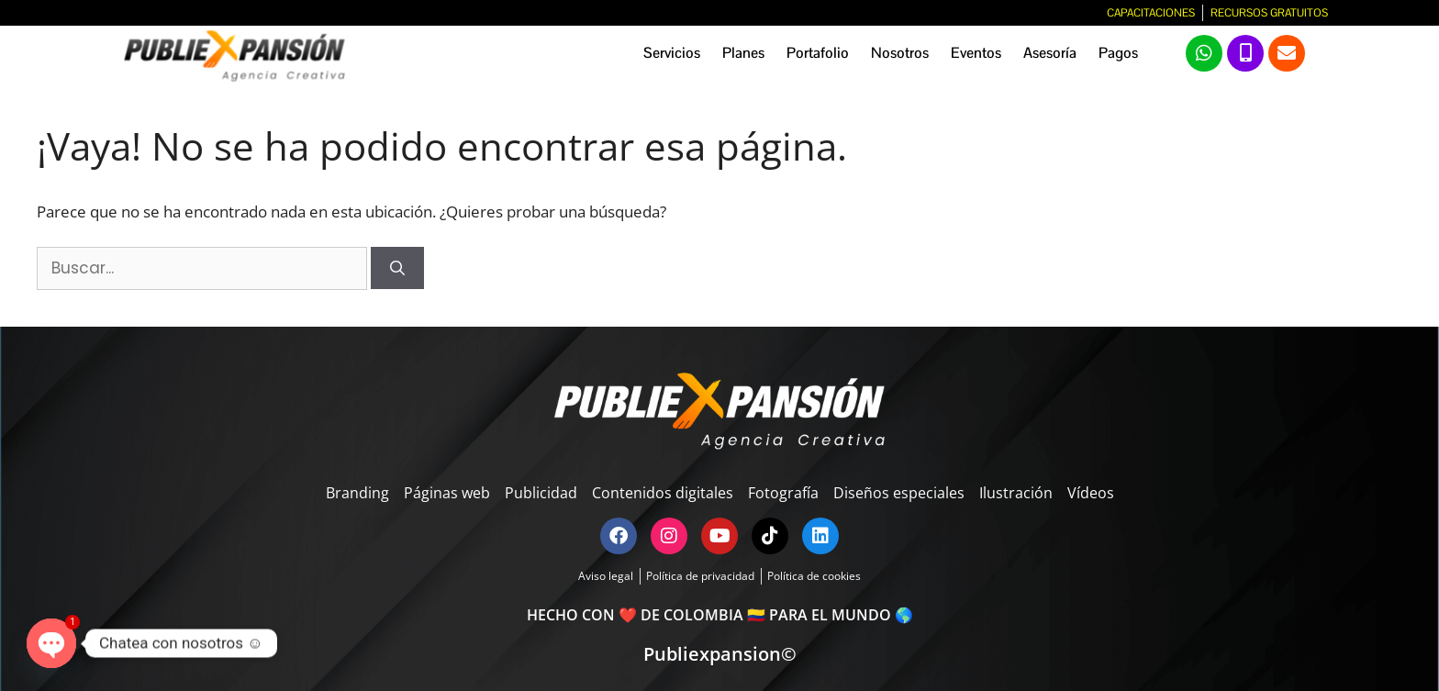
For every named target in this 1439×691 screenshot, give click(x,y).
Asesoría (1049, 52)
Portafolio (817, 52)
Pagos (1118, 52)
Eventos (976, 52)
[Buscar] (397, 268)
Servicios (671, 52)
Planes (743, 52)
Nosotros (900, 52)
